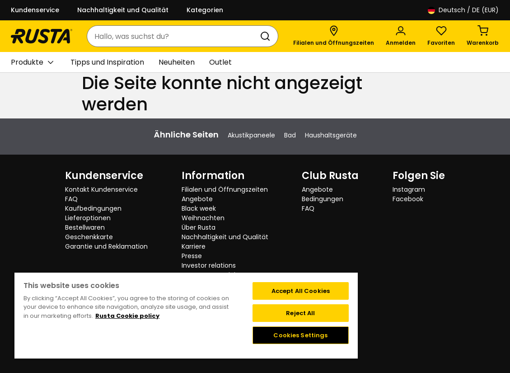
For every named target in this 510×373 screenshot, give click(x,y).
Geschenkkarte (89, 236)
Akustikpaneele (251, 135)
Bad (290, 135)
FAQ (71, 198)
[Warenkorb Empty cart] (482, 36)
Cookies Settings (300, 335)
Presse (192, 255)
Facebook (408, 198)
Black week (199, 208)
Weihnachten (203, 217)
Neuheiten (177, 62)
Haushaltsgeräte (331, 135)
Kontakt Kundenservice (101, 189)
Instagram (409, 189)
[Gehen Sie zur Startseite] (41, 36)
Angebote (197, 198)
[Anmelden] (400, 36)
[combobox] (173, 36)
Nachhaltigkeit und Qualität (122, 9)
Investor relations (209, 265)
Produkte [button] (32, 62)
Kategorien (205, 9)
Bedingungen (322, 198)
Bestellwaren (85, 227)
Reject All (300, 313)
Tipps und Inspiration (107, 62)
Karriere (194, 246)
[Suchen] (267, 36)
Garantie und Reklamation (106, 246)
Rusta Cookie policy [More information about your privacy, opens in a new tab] (127, 316)
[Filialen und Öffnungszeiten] (333, 36)
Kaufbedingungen (93, 208)
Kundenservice (35, 9)
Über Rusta (198, 227)
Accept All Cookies (300, 291)
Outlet (220, 62)
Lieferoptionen (88, 217)
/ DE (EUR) (463, 10)
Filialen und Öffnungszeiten (225, 189)
